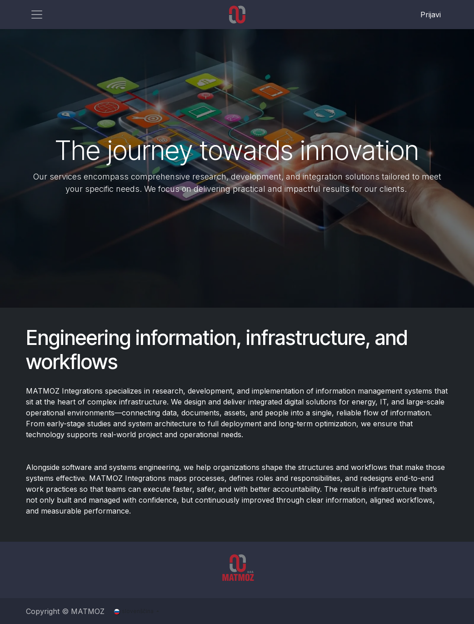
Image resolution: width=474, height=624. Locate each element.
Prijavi (430, 14)
